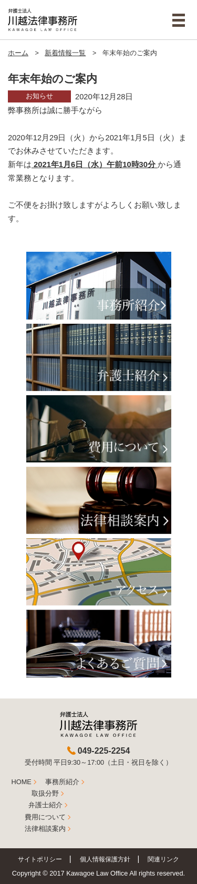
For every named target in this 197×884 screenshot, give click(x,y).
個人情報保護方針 (105, 859)
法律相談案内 (45, 828)
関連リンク (163, 859)
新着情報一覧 (65, 53)
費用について (45, 817)
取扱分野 (45, 793)
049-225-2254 (104, 750)
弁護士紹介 (45, 805)
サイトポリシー (40, 859)
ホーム (18, 53)
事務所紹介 (62, 782)
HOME (22, 782)
